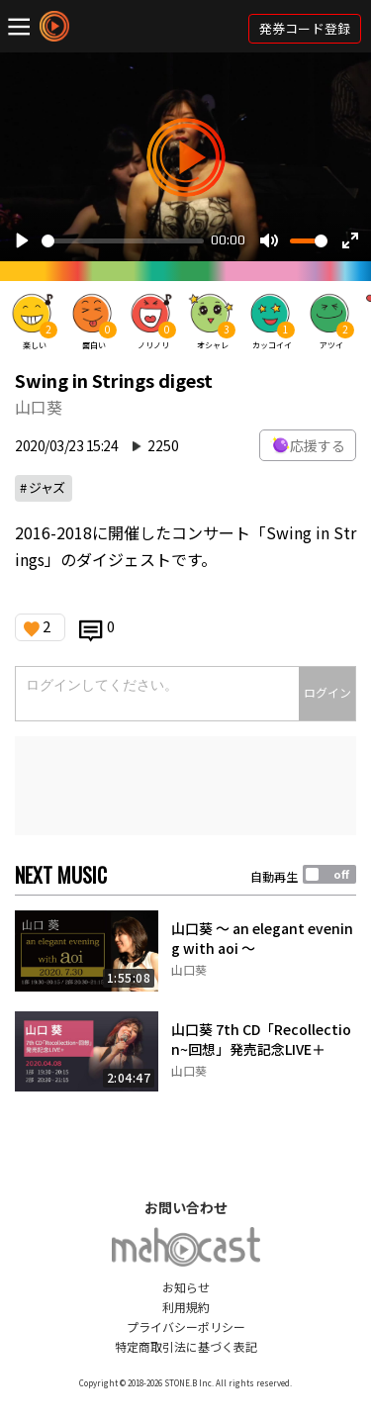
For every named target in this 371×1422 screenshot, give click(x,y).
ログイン (327, 692)
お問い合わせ (186, 1207)
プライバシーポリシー (186, 1326)
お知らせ (186, 1287)
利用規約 (186, 1306)
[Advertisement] (185, 785)
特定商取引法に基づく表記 (186, 1346)
